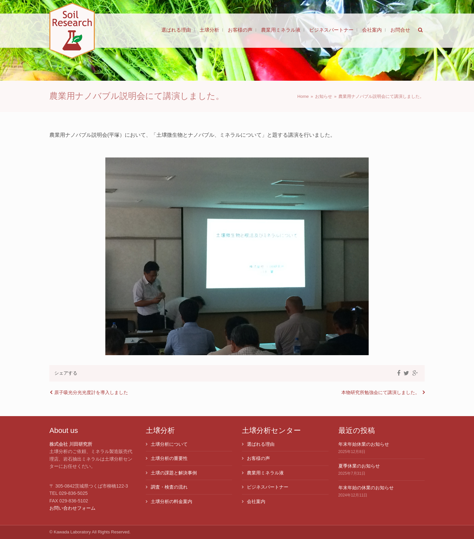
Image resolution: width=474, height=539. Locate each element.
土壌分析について (169, 444)
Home (303, 96)
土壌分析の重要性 (169, 458)
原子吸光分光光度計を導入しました (91, 392)
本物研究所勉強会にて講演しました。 (380, 392)
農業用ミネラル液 (265, 472)
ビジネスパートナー (267, 487)
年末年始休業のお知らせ (363, 444)
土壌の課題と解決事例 (174, 472)
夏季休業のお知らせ (359, 465)
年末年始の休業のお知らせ (366, 487)
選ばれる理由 (261, 444)
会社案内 (256, 501)
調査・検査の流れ (169, 487)
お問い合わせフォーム (72, 508)
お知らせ (323, 96)
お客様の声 (258, 458)
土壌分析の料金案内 (171, 501)
